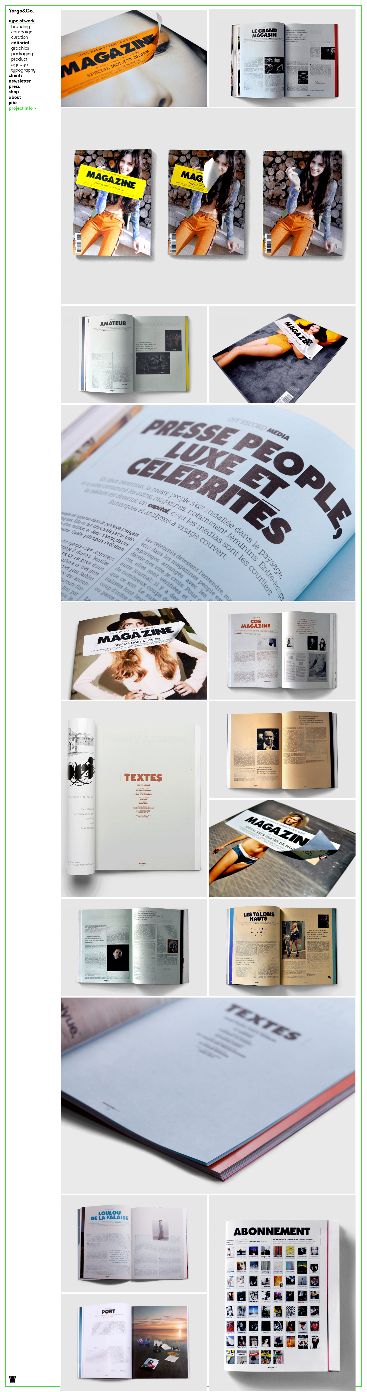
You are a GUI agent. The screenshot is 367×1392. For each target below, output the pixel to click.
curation (19, 37)
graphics (20, 48)
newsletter (20, 81)
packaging (22, 54)
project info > (22, 108)
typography (23, 70)
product (19, 59)
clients (15, 76)
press (14, 87)
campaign (21, 32)
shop (14, 92)
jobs (13, 103)
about (15, 97)
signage (19, 65)
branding (20, 27)
